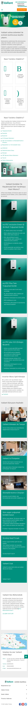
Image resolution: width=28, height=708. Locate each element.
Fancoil (4, 158)
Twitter (25, 704)
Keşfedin (5, 394)
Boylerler (4, 135)
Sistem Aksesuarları (7, 160)
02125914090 (22, 6)
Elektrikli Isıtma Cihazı (8, 150)
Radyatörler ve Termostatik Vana (11, 144)
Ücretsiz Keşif (22, 9)
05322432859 (10, 666)
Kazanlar (4, 133)
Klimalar (4, 153)
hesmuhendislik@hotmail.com (14, 668)
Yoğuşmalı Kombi (7, 131)
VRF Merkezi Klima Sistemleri (10, 155)
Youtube (23, 704)
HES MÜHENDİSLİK (21, 4)
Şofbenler (5, 148)
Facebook (20, 704)
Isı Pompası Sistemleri (8, 138)
